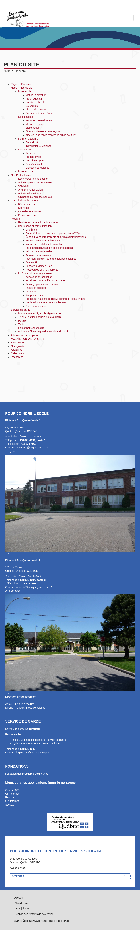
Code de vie (32, 142)
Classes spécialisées (37, 167)
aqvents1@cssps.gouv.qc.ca (32, 447)
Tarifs (21, 324)
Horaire (22, 320)
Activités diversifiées (29, 193)
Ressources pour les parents (42, 269)
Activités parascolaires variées (35, 182)
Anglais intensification (30, 189)
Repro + (9, 797)
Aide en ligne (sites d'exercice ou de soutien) (51, 135)
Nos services (25, 116)
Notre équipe (25, 171)
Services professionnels (39, 120)
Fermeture (31, 291)
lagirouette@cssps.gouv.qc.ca (33, 752)
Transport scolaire (36, 287)
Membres (23, 207)
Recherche (17, 357)
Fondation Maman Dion (39, 266)
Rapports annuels (36, 295)
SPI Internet (12, 801)
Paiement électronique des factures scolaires (51, 258)
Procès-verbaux (27, 215)
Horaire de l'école (35, 102)
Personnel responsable (31, 327)
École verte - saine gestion (33, 178)
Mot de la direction (36, 95)
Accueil (7, 71)
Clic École (31, 229)
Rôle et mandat (27, 204)
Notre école (24, 91)
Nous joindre (18, 346)
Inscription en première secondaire (45, 280)
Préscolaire (32, 153)
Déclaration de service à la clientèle (46, 302)
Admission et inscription (39, 276)
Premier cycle (33, 156)
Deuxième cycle (35, 160)
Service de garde (20, 309)
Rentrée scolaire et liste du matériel (38, 222)
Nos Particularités (21, 175)
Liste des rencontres (29, 211)
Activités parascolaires (38, 255)
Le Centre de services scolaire (35, 273)
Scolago (10, 804)
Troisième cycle (34, 164)
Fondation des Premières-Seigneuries (26, 773)
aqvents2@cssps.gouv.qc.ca (32, 587)
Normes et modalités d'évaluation (44, 244)
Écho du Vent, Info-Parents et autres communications (56, 236)
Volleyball (23, 186)
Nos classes (25, 149)
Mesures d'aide (34, 124)
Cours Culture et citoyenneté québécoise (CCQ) (53, 233)
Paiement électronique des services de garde (43, 331)
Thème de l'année (36, 109)
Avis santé (31, 262)
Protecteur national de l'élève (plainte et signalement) (56, 298)
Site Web (18, 876)
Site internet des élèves (39, 113)
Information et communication (35, 226)
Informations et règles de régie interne (39, 313)
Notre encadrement (29, 138)
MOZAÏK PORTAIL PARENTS (28, 338)
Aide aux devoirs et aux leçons (43, 131)
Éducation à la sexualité (39, 251)
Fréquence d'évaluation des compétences (49, 247)
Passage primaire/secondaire (42, 284)
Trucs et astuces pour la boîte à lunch (39, 317)
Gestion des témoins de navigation (34, 914)
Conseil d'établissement (24, 200)
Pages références (21, 84)
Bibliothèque (33, 127)
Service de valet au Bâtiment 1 (43, 240)
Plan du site (17, 342)
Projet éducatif (34, 98)
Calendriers (32, 105)
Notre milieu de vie (21, 87)
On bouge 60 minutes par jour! (35, 196)
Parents (15, 218)
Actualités (16, 349)
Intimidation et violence (38, 145)
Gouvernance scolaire (38, 306)
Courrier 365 (12, 790)
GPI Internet (12, 793)
